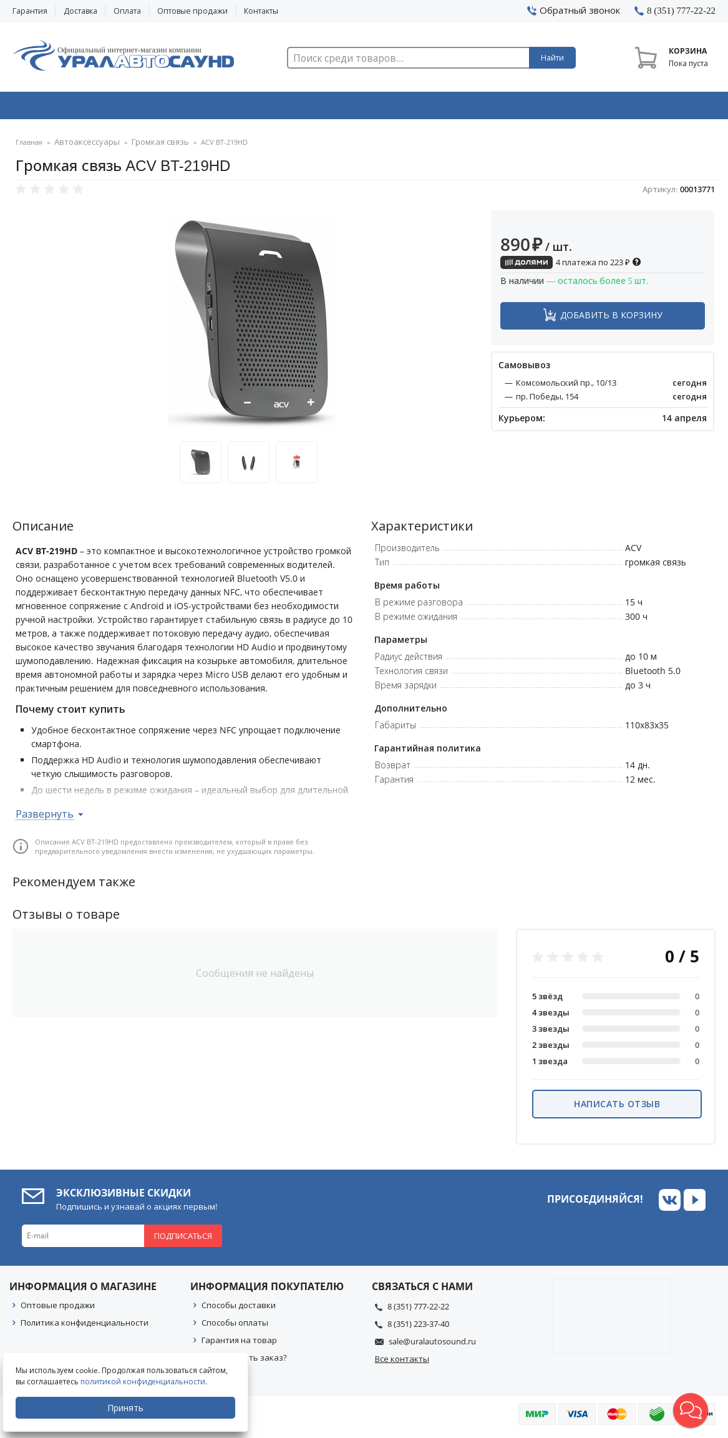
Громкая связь (147, 146)
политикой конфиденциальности (146, 1381)
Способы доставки (238, 1308)
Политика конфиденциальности (84, 1326)
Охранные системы (224, 108)
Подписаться (183, 1239)
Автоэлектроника (367, 108)
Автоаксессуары (82, 146)
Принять (129, 1408)
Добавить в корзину (611, 319)
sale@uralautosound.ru (432, 1345)
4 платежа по (570, 265)
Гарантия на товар (239, 1343)
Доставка (80, 11)
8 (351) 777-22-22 (418, 1310)
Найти (552, 57)
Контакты (261, 11)
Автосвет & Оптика (510, 108)
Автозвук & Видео (81, 108)
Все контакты (402, 1362)
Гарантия (29, 11)
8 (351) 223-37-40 (418, 1327)
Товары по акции (649, 108)
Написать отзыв (617, 1107)
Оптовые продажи (192, 11)
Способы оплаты (234, 1326)
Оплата (127, 11)
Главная (29, 146)
